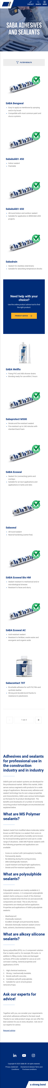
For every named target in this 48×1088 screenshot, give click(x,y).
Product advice (21, 316)
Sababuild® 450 (15, 159)
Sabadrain (11, 261)
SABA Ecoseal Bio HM (18, 577)
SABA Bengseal (15, 103)
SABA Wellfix (13, 369)
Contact (30, 3)
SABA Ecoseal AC (16, 630)
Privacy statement (12, 1067)
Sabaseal (11, 527)
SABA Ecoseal (14, 472)
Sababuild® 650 (15, 208)
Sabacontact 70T (15, 683)
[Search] (38, 3)
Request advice (9, 1030)
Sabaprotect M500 (16, 419)
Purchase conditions (29, 1069)
